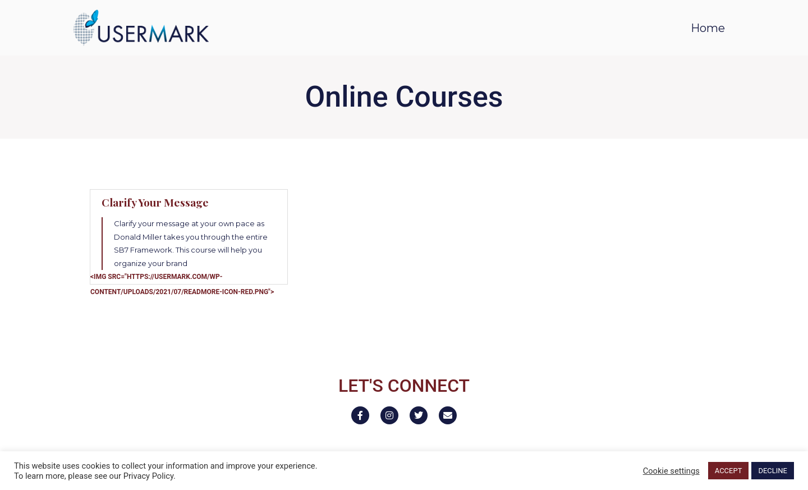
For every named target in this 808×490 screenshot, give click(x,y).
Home (708, 28)
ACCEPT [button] (728, 470)
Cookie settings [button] (671, 471)
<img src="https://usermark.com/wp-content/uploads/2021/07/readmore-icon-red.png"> (182, 284)
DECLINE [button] (772, 470)
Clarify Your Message (155, 202)
